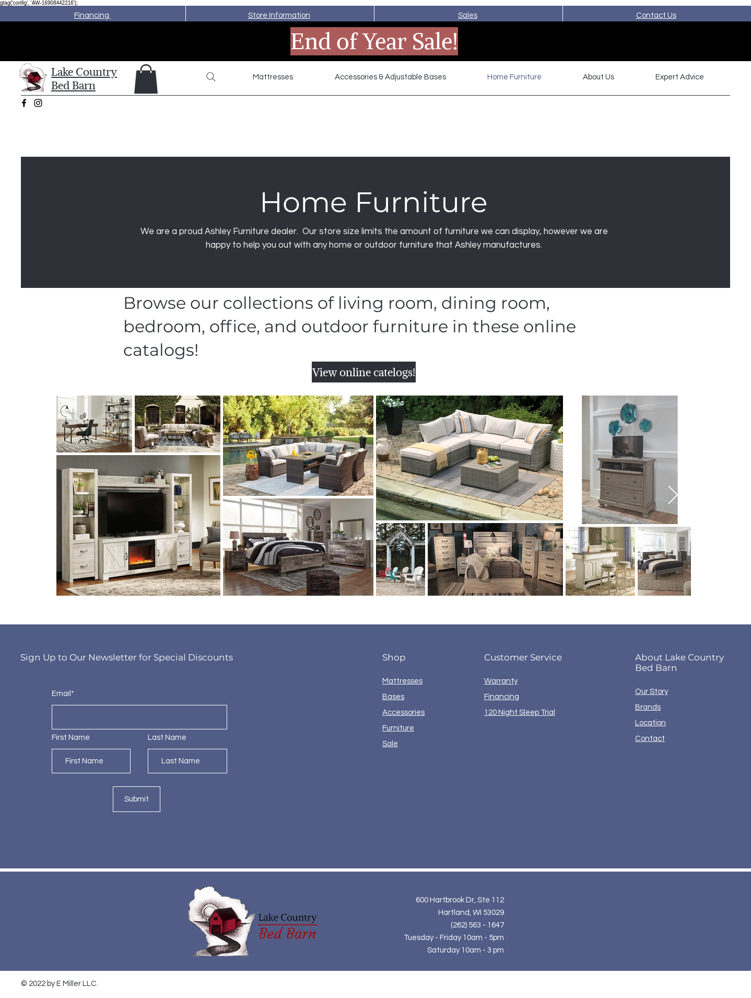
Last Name (167, 737)
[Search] (211, 77)
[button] (146, 79)
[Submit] (136, 799)
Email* (63, 694)
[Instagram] (38, 103)
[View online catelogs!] (364, 372)
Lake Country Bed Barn (84, 78)
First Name (71, 737)
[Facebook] (24, 103)
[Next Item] (673, 495)
